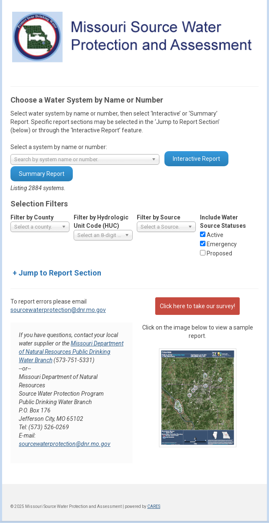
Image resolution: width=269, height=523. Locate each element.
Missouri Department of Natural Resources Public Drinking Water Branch (71, 351)
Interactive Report (196, 158)
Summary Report (41, 173)
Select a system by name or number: (58, 147)
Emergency (222, 244)
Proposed (219, 253)
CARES (153, 506)
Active (215, 235)
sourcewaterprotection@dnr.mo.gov (58, 310)
